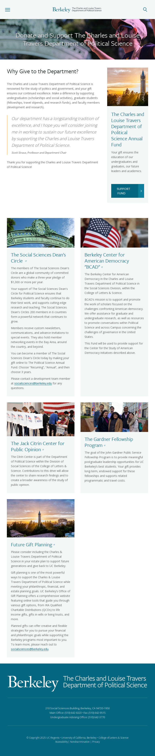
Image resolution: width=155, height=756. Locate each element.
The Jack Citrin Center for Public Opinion (37, 446)
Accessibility (61, 741)
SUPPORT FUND (130, 191)
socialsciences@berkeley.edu (33, 383)
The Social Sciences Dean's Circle (38, 257)
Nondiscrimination (80, 741)
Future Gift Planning (33, 544)
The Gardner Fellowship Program (109, 442)
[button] (7, 9)
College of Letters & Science (113, 737)
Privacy (96, 741)
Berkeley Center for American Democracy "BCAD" (107, 260)
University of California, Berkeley (78, 737)
